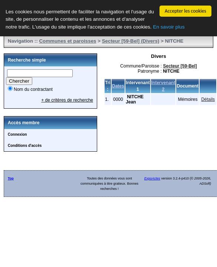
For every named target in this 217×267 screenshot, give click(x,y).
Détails (208, 99)
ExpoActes (152, 178)
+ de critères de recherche (67, 100)
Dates (118, 86)
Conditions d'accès (25, 146)
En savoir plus (168, 26)
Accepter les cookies (185, 11)
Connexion (17, 134)
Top (11, 178)
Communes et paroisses (67, 41)
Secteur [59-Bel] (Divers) (131, 41)
